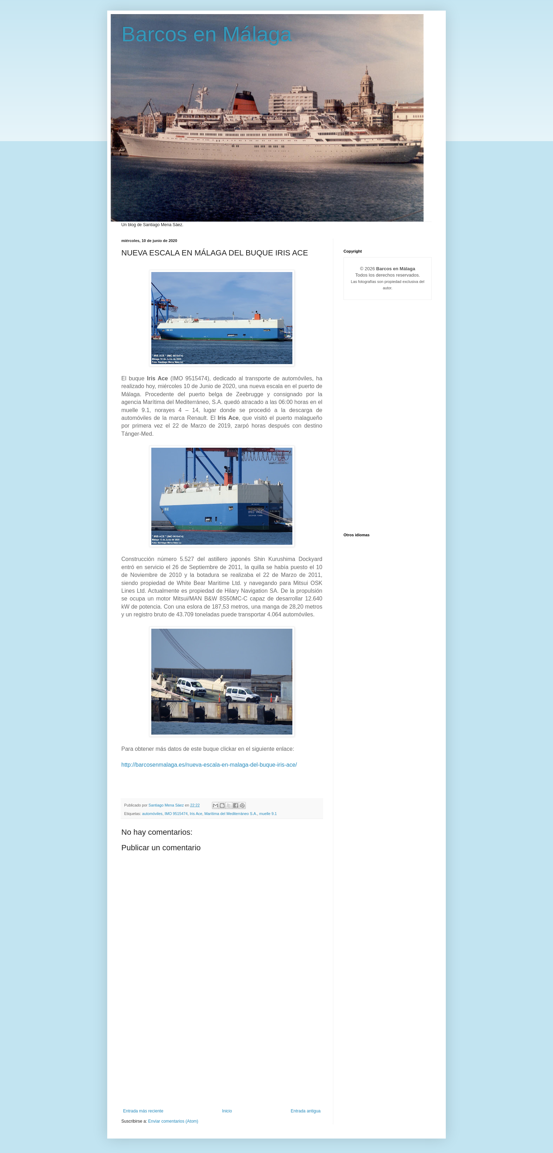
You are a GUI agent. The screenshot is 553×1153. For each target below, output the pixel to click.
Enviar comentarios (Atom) (173, 1121)
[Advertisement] (222, 1056)
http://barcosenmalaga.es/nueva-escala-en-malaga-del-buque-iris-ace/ (209, 765)
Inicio (227, 1111)
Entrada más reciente (143, 1111)
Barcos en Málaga (206, 34)
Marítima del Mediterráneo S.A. (231, 813)
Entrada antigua (306, 1111)
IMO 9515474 (176, 813)
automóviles (152, 813)
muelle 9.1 (268, 813)
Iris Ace (196, 813)
